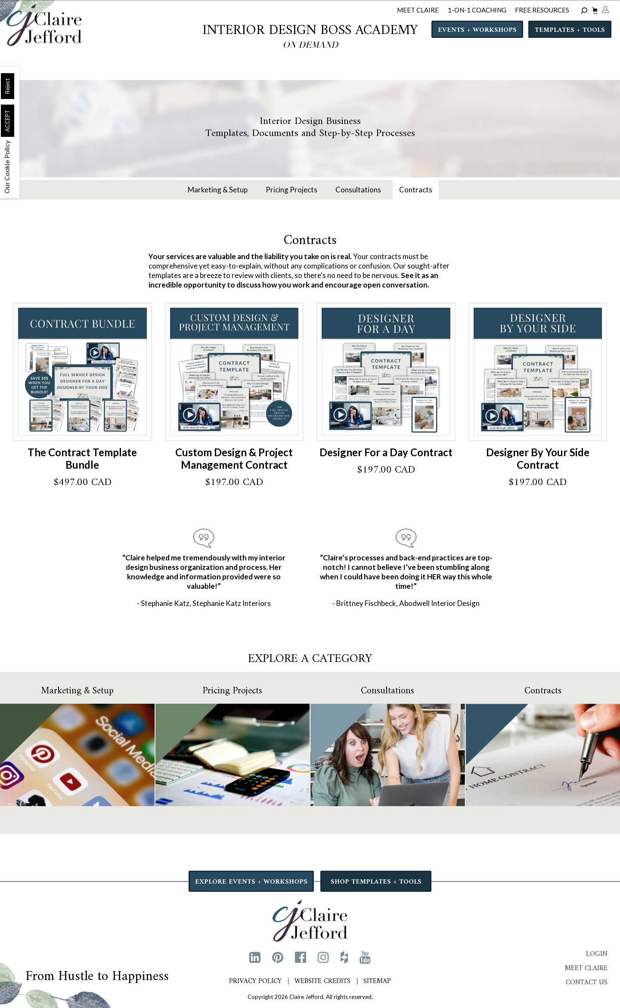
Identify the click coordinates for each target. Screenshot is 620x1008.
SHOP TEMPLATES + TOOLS (376, 882)
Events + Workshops (477, 31)
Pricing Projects (291, 189)
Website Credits (322, 981)
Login (597, 954)
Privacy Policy (255, 981)
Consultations (358, 189)
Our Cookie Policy (7, 167)
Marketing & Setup (218, 189)
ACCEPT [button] (7, 121)
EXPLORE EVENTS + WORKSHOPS (251, 882)
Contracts (415, 189)
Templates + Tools (570, 31)
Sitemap (377, 981)
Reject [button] (7, 86)
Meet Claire (586, 968)
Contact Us (587, 983)
